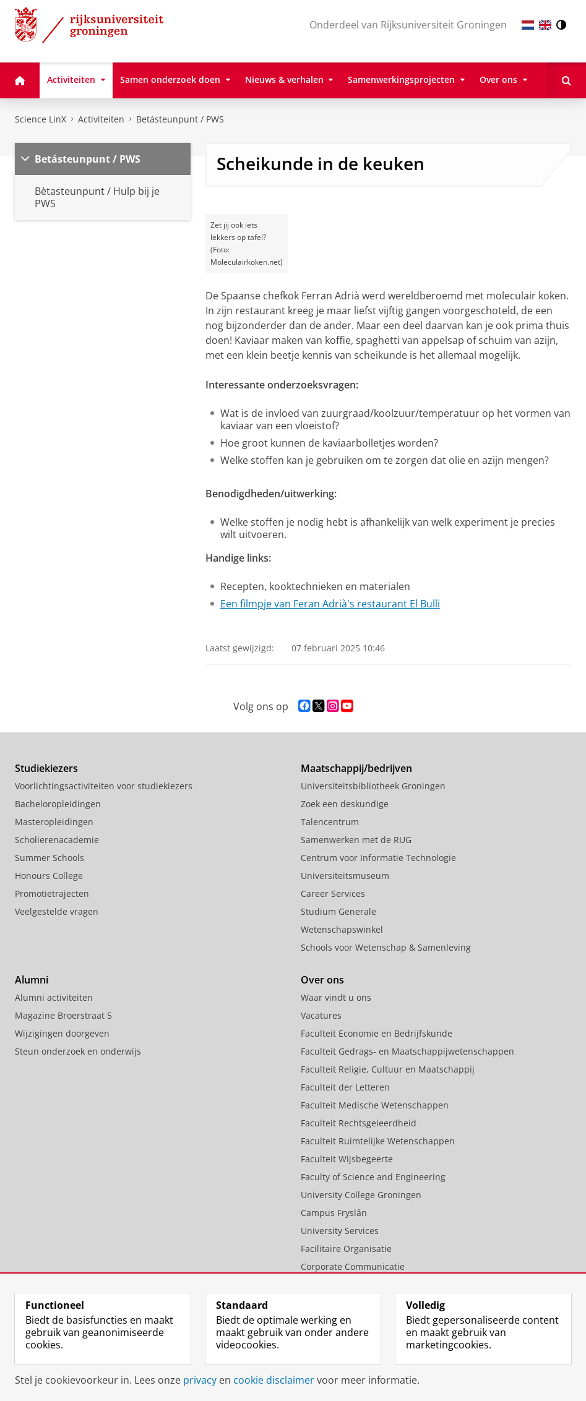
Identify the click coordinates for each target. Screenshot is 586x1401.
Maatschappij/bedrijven (356, 768)
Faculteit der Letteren (345, 1087)
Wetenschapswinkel (342, 929)
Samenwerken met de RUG (356, 840)
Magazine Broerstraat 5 (63, 1015)
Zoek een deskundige (345, 804)
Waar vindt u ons (336, 997)
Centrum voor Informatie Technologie (378, 857)
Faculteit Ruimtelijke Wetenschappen (378, 1141)
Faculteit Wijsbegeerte (347, 1159)
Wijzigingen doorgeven (62, 1033)
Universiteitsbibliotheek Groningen (373, 786)
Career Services (333, 893)
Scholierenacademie (57, 840)
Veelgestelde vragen (56, 911)
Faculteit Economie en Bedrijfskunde (376, 1033)
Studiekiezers (46, 768)
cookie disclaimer (273, 1380)
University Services (340, 1230)
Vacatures (321, 1015)
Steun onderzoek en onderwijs (78, 1051)
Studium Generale (338, 911)
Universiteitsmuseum (345, 875)
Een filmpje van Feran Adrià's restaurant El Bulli (330, 604)
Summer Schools (49, 857)
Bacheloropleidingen (58, 804)
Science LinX (40, 119)
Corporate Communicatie (353, 1266)
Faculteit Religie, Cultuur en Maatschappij (388, 1069)
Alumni (31, 980)
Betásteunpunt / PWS (180, 119)
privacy (200, 1380)
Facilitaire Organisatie (346, 1248)
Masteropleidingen (54, 822)
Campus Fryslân (334, 1213)
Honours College (49, 875)
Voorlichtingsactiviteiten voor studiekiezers (103, 786)
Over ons (322, 980)
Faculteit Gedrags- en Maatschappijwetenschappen (407, 1051)
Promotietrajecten (52, 893)
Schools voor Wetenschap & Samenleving (386, 947)
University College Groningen (361, 1195)
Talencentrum (330, 822)
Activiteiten (101, 119)
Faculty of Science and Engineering (373, 1177)
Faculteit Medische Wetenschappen (375, 1105)
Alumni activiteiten (54, 997)
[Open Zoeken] (566, 80)
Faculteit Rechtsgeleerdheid (358, 1123)
